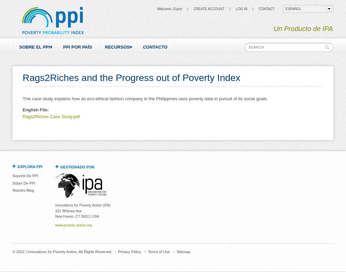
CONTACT (266, 9)
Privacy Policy (129, 252)
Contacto (155, 47)
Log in (241, 9)
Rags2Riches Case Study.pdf (51, 116)
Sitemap (183, 252)
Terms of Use (159, 252)
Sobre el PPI (34, 47)
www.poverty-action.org (73, 225)
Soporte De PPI (25, 176)
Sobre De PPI (24, 183)
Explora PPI (30, 167)
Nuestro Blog (23, 190)
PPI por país (77, 47)
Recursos (117, 47)
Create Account (209, 9)
